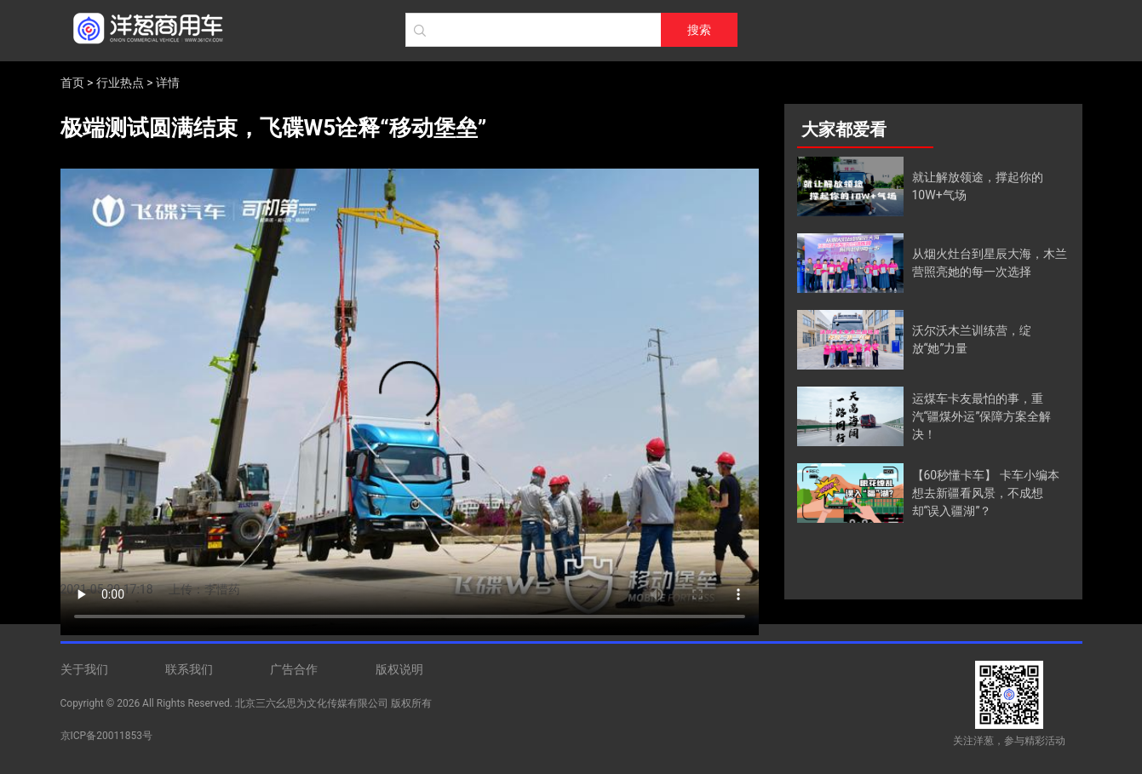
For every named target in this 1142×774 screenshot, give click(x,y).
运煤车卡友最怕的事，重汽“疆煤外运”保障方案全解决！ (982, 416)
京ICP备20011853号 (106, 736)
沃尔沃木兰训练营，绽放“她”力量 (971, 339)
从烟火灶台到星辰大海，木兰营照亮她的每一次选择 (989, 262)
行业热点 (120, 82)
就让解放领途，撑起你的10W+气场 (977, 186)
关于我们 (84, 669)
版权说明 (399, 669)
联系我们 (189, 669)
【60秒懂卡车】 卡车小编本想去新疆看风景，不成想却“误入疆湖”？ (985, 493)
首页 (72, 82)
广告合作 (294, 669)
